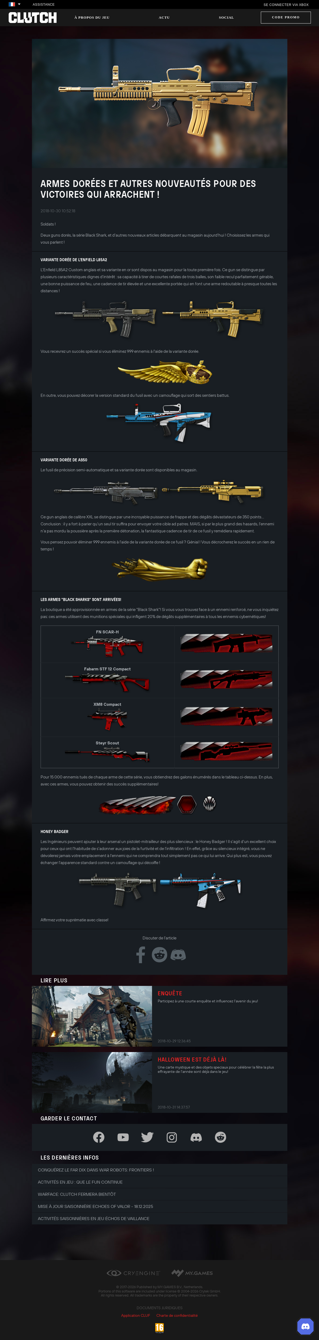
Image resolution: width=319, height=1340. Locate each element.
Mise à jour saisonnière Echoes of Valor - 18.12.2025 (95, 1206)
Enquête (170, 993)
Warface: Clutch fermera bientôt (77, 1194)
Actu (164, 17)
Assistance (44, 4)
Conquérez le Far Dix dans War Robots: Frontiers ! (96, 1170)
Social (226, 17)
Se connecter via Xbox (286, 5)
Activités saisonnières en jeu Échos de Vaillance (93, 1218)
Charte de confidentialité (177, 1315)
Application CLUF (135, 1315)
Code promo (286, 17)
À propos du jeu (92, 17)
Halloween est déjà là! (192, 1059)
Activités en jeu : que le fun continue (80, 1182)
